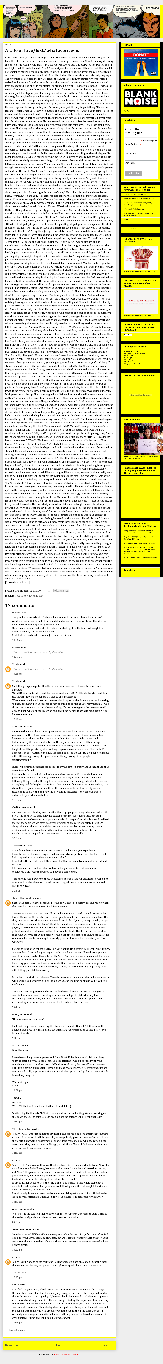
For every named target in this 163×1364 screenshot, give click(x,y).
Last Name (130, 163)
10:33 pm (17, 1122)
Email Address (133, 144)
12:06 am (17, 674)
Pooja (15, 664)
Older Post (107, 1345)
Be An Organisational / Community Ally (139, 198)
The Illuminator (21, 1129)
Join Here (128, 335)
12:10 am (17, 719)
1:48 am (16, 800)
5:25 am (16, 838)
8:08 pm (16, 1222)
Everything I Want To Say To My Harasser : (140, 543)
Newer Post (12, 1345)
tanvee (16, 613)
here (26, 582)
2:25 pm (16, 891)
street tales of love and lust (28, 596)
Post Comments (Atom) (67, 1355)
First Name (130, 153)
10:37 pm (17, 657)
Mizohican (18, 1045)
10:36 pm (17, 640)
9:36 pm (16, 1038)
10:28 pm (17, 1090)
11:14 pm (17, 1323)
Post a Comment (18, 1330)
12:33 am (17, 1153)
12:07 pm (17, 1277)
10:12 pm (17, 1250)
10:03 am (17, 1202)
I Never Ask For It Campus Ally (135, 194)
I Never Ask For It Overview (134, 209)
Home (60, 1345)
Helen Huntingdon (23, 898)
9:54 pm (16, 1007)
